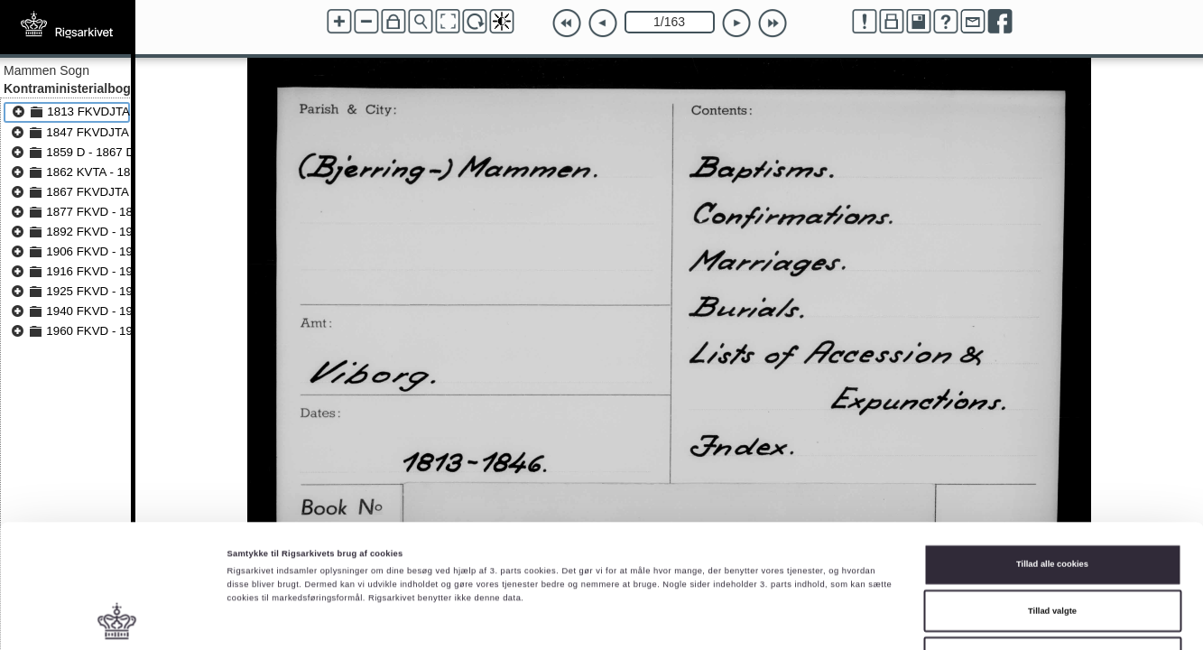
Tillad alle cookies (1052, 458)
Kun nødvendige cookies (1053, 551)
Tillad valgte (1052, 505)
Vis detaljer (744, 620)
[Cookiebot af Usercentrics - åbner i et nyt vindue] (117, 619)
